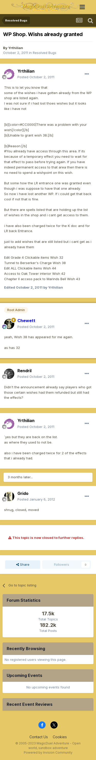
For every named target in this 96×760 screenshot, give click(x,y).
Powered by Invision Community (48, 752)
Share (22, 564)
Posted (35, 77)
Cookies (60, 737)
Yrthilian (15, 48)
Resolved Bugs (44, 53)
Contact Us (38, 737)
